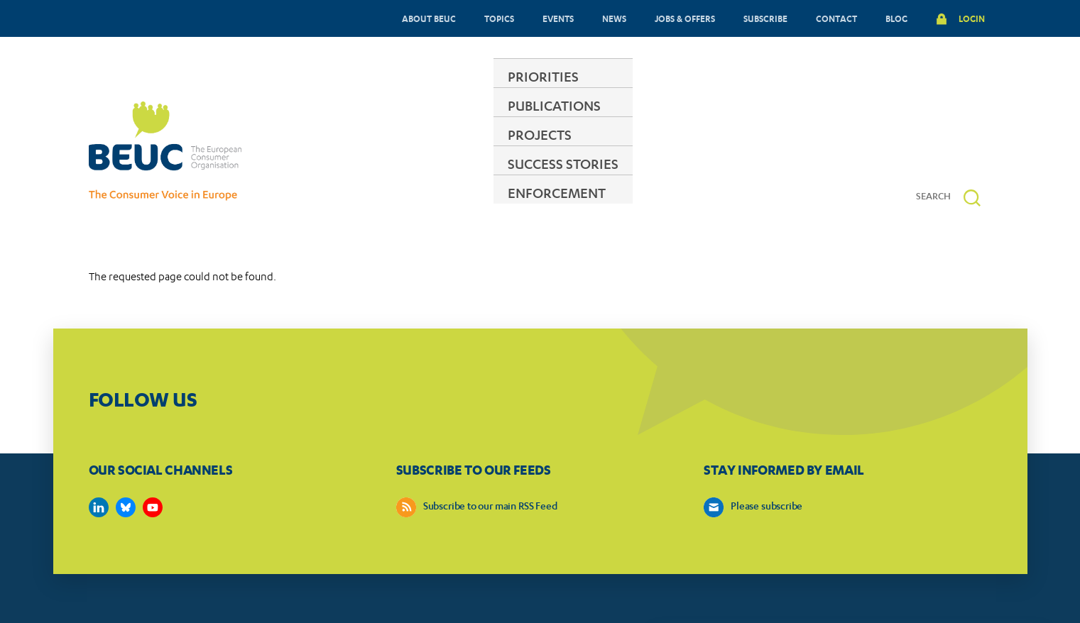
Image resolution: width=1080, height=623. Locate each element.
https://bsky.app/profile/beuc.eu (126, 464)
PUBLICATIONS (434, 152)
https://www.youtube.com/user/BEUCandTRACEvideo (153, 464)
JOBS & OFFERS (685, 18)
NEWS (614, 18)
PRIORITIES (323, 152)
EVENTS (558, 18)
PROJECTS (541, 152)
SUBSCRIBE (765, 18)
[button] (972, 154)
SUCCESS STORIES (656, 152)
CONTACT (836, 18)
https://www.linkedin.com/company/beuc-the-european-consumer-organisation (99, 464)
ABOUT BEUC (429, 18)
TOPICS (499, 18)
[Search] (938, 154)
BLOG (896, 18)
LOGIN (972, 18)
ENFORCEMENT (790, 152)
